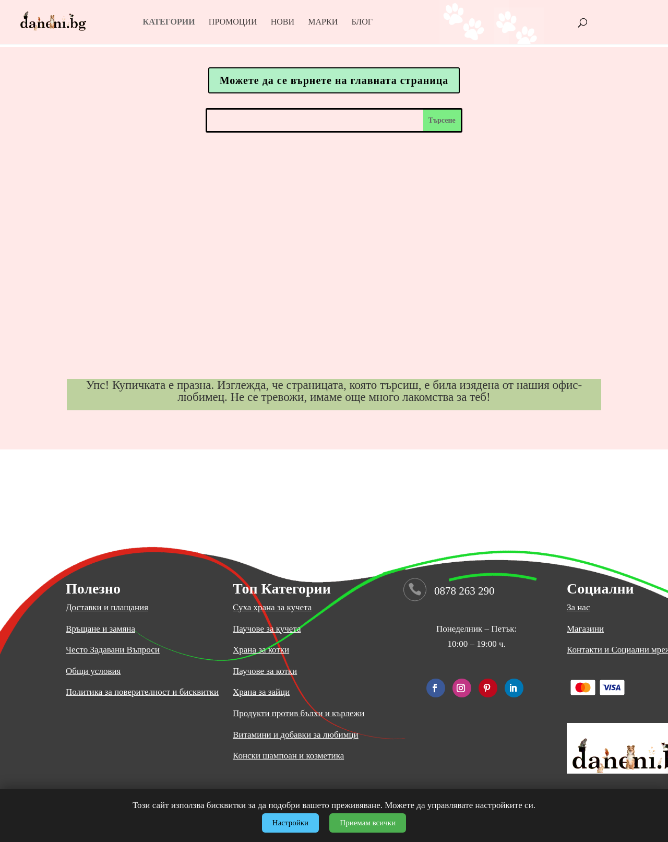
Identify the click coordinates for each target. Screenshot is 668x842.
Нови (282, 22)
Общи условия (93, 671)
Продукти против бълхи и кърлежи (298, 713)
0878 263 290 (464, 591)
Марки (323, 22)
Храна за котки (261, 650)
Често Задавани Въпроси (113, 650)
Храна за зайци (261, 692)
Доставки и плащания (107, 607)
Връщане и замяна (100, 629)
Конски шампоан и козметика (288, 756)
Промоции (233, 22)
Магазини (585, 629)
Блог (361, 22)
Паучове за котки (265, 671)
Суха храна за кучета (272, 607)
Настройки (290, 823)
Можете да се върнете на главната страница (334, 80)
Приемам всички (368, 823)
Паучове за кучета (267, 629)
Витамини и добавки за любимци (296, 735)
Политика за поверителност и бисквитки (142, 692)
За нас (578, 607)
